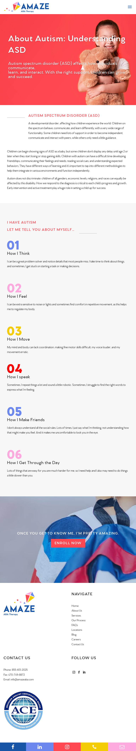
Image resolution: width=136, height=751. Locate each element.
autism (81, 156)
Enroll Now (68, 543)
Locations (77, 630)
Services (76, 616)
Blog (74, 635)
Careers (76, 639)
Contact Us (78, 644)
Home (75, 606)
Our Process (79, 620)
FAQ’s (75, 625)
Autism (11, 178)
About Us (77, 611)
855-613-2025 (20, 670)
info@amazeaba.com (22, 679)
